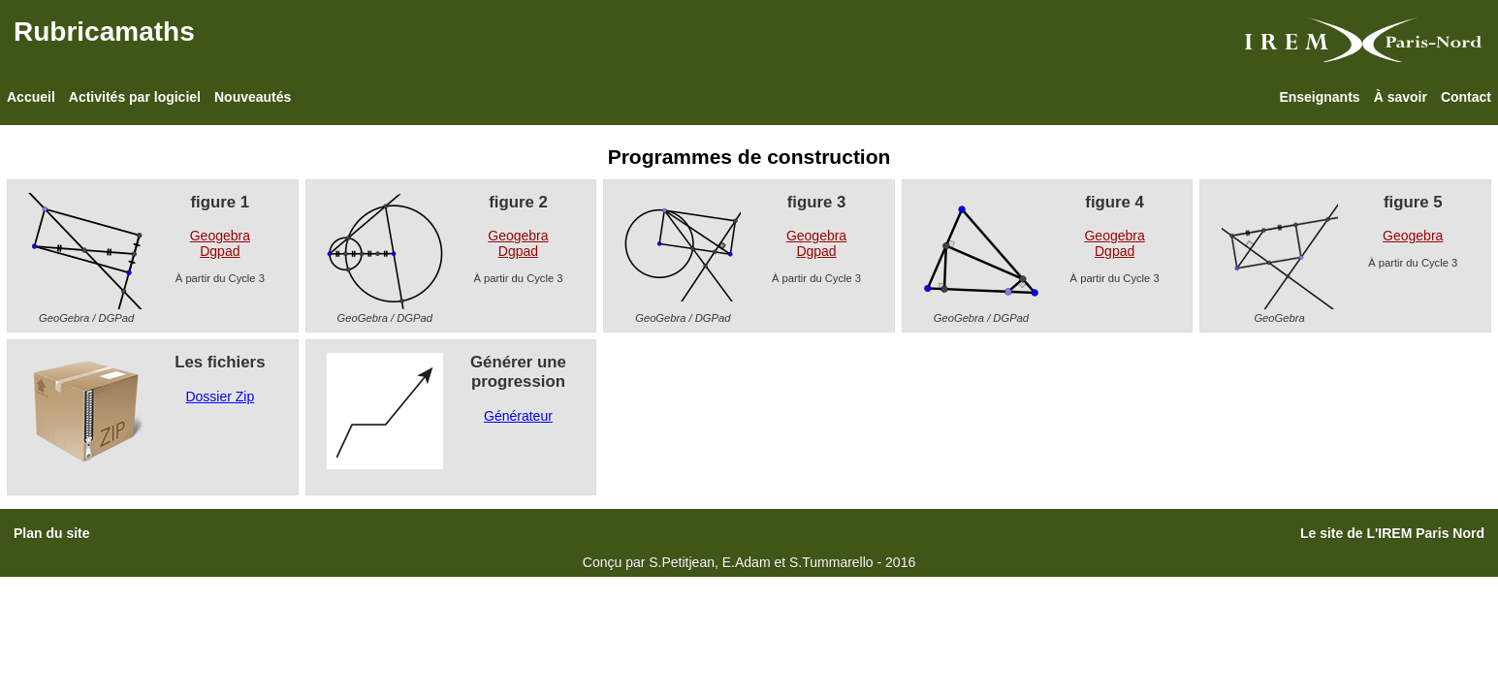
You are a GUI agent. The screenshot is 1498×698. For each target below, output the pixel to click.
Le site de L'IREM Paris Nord (1392, 533)
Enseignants (1319, 97)
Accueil (31, 97)
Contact (1466, 97)
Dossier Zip (219, 396)
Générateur (518, 416)
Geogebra (220, 235)
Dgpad (219, 251)
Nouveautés (252, 97)
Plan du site (52, 533)
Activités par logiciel (135, 97)
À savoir (1400, 97)
